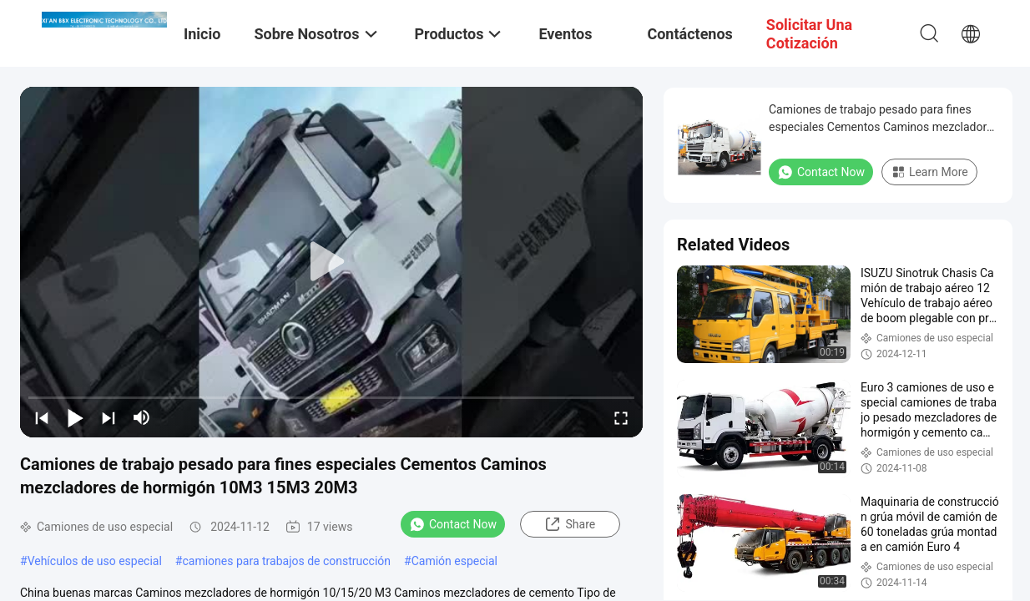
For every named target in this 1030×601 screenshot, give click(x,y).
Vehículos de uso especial (95, 561)
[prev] (41, 417)
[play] (331, 262)
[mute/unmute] (142, 417)
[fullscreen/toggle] (621, 417)
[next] (108, 417)
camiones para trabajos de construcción (286, 561)
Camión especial (454, 561)
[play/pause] (75, 417)
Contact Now (453, 524)
